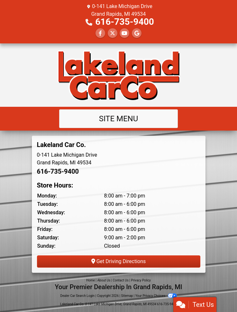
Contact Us (121, 280)
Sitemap (127, 296)
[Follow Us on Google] (136, 33)
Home (90, 280)
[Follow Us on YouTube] (124, 33)
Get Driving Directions (118, 261)
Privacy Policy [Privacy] (141, 280)
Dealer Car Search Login (77, 296)
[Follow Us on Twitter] (112, 33)
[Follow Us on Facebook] (100, 33)
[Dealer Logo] (118, 75)
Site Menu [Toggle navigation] (118, 118)
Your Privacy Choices (156, 296)
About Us (104, 280)
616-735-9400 (124, 21)
